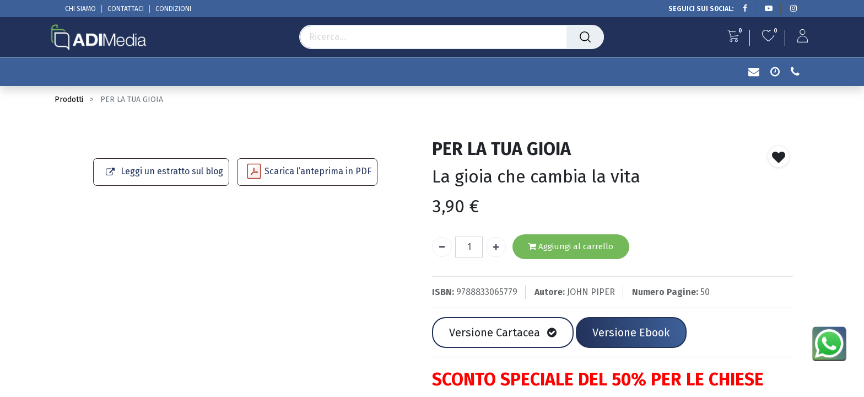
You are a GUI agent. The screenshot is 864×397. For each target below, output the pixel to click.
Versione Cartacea (503, 332)
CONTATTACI (125, 9)
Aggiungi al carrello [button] (570, 246)
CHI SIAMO (80, 9)
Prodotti (69, 99)
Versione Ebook (630, 332)
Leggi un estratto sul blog (172, 171)
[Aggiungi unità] (496, 247)
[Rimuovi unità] (442, 247)
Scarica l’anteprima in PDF (317, 171)
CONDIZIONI (173, 9)
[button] (779, 157)
